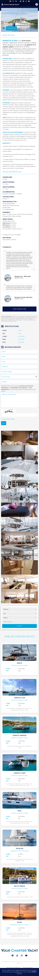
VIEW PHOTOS (11, 28)
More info (19, 973)
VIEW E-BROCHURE (19, 309)
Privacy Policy (28, 967)
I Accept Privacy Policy (8, 419)
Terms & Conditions (13, 967)
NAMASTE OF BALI (19, 278)
